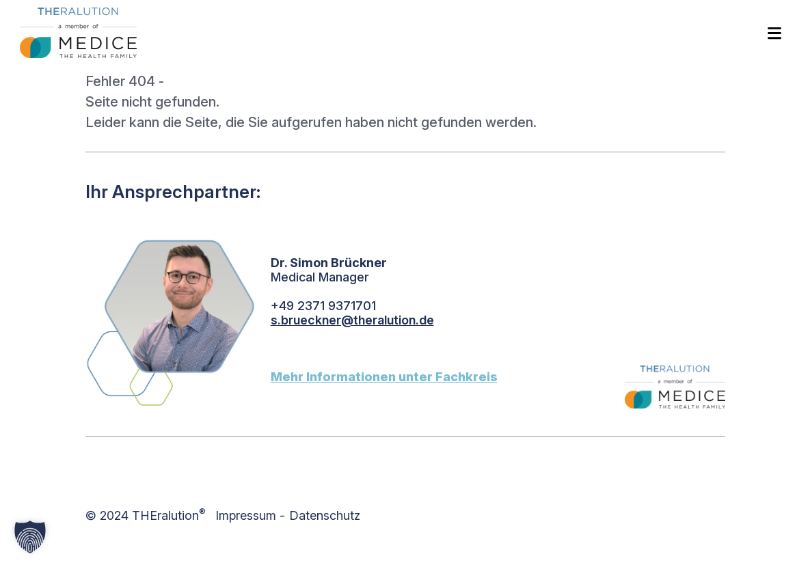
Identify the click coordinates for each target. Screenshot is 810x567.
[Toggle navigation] (774, 32)
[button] (30, 537)
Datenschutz (324, 515)
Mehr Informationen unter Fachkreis (384, 377)
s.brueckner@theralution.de (352, 320)
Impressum (245, 515)
